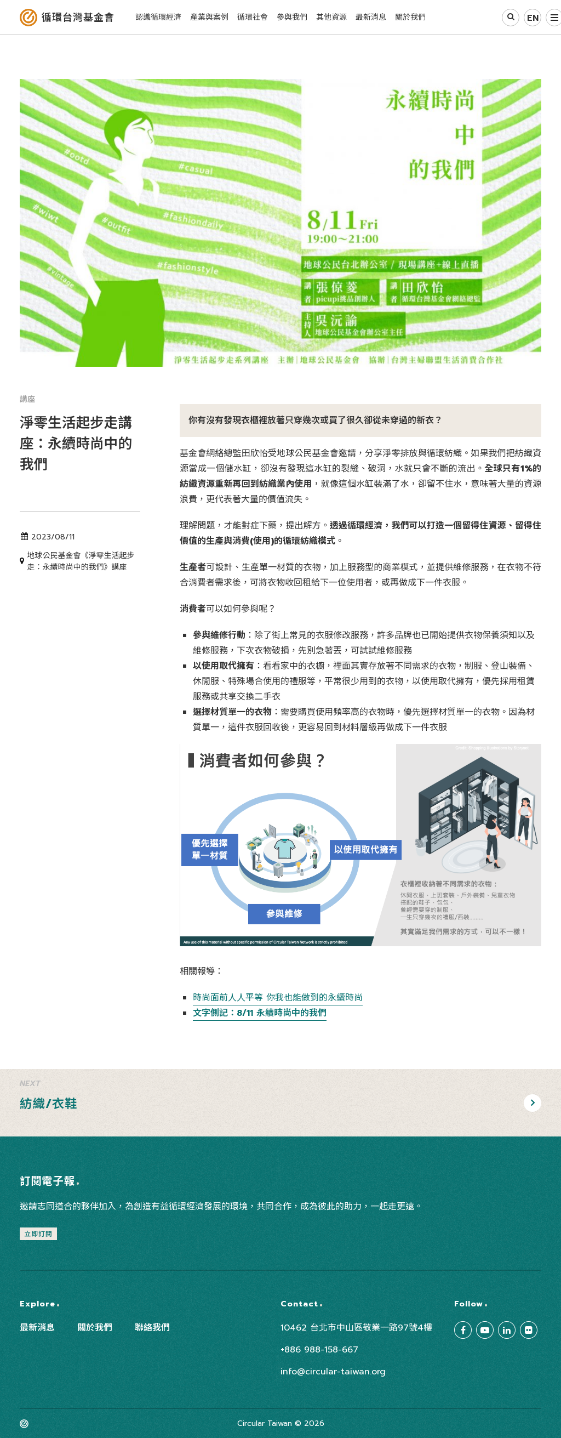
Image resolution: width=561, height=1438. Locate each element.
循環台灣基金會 (78, 17)
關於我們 (94, 1327)
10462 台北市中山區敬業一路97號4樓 (356, 1327)
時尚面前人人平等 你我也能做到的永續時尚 (278, 997)
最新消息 (37, 1327)
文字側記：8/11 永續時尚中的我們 (260, 1013)
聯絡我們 (152, 1327)
